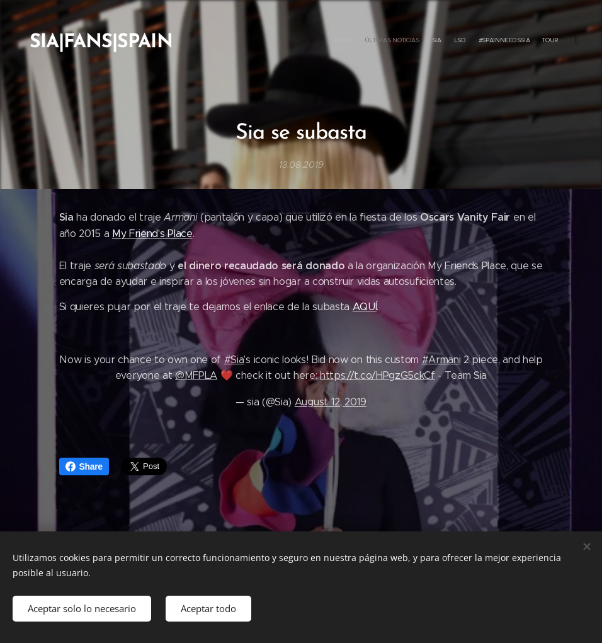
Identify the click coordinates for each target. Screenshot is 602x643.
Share (84, 466)
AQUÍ (365, 307)
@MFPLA (196, 375)
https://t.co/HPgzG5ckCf (377, 375)
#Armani (441, 359)
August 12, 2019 (330, 401)
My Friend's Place (152, 233)
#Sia (234, 359)
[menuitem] (493, 41)
